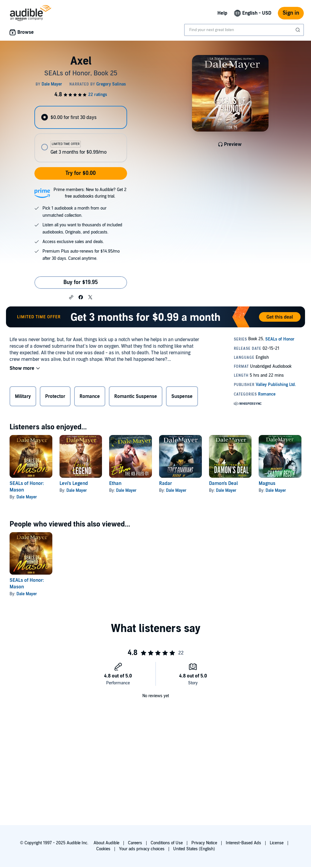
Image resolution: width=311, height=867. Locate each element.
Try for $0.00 (80, 173)
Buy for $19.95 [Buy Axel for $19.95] (80, 282)
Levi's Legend (74, 483)
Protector (55, 396)
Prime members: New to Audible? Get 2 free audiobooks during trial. (90, 193)
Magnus (267, 483)
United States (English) (194, 848)
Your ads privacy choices (141, 848)
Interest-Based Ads (243, 842)
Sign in (291, 13)
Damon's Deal (223, 483)
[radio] (80, 117)
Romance (90, 396)
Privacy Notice (204, 842)
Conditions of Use (167, 842)
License (276, 842)
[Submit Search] (298, 30)
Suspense (182, 396)
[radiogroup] (80, 134)
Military (23, 396)
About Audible (106, 842)
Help (222, 13)
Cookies (103, 848)
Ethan (115, 483)
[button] (71, 296)
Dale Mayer (26, 497)
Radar (165, 483)
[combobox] (244, 30)
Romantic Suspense (135, 396)
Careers (135, 842)
